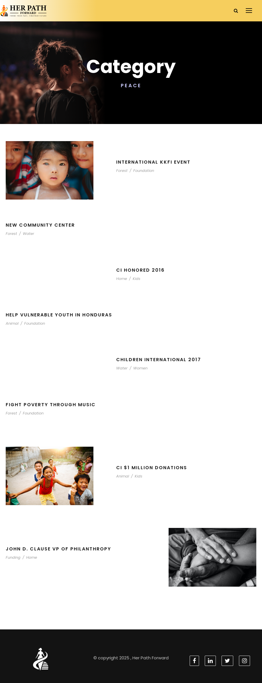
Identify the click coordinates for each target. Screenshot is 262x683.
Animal (11, 323)
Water (26, 233)
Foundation (141, 170)
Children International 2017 (160, 359)
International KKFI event (155, 162)
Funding (12, 557)
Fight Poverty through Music (52, 404)
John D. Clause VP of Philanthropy (60, 548)
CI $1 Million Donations (152, 467)
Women (137, 368)
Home (121, 279)
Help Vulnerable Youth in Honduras (63, 314)
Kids (134, 279)
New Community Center (41, 225)
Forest (121, 170)
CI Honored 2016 (140, 270)
